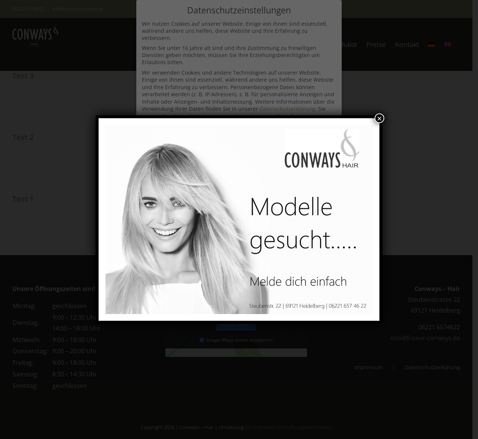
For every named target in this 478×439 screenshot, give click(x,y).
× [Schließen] (379, 118)
